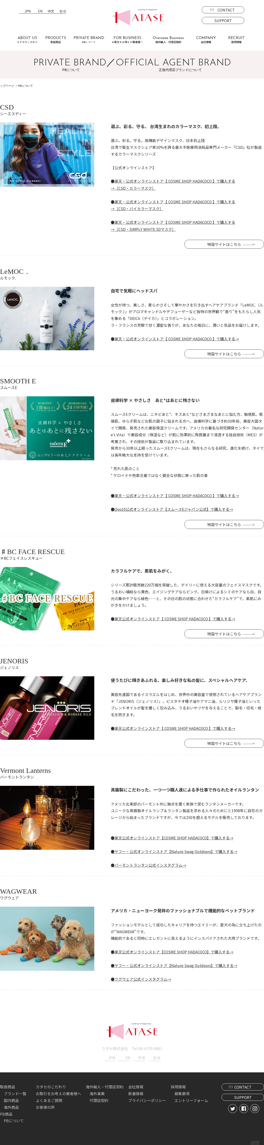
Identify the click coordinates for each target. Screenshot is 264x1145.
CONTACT (226, 10)
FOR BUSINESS (127, 39)
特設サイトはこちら (229, 243)
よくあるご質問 (49, 1098)
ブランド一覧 (15, 1091)
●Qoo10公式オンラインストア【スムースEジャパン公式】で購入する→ (172, 508)
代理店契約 (99, 1098)
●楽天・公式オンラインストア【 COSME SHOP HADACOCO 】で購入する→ (175, 338)
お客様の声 (45, 1104)
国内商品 (11, 1098)
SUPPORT (223, 20)
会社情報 (135, 1084)
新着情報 (135, 1091)
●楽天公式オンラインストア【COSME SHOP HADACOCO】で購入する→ (172, 836)
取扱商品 (7, 1084)
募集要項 (182, 1091)
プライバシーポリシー (147, 1098)
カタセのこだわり (51, 1084)
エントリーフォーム (191, 1098)
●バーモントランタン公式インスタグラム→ (148, 863)
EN (40, 11)
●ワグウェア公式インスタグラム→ (141, 977)
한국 (62, 11)
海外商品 (11, 1104)
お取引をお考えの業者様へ (58, 1091)
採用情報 (178, 1084)
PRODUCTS (55, 39)
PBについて (14, 1118)
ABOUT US (27, 39)
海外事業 (97, 1091)
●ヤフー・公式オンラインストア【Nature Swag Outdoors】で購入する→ (174, 849)
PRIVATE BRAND (89, 39)
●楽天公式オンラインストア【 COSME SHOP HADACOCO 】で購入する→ (173, 617)
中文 (51, 11)
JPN (28, 11)
